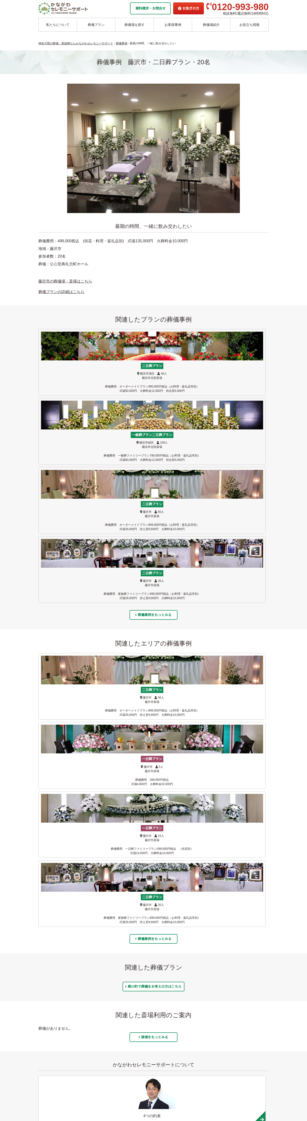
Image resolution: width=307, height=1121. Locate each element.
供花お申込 (156, 1082)
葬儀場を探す (134, 25)
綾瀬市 (125, 808)
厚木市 (67, 840)
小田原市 (242, 840)
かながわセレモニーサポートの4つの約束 (180, 958)
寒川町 (242, 808)
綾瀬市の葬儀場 (89, 996)
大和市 (184, 792)
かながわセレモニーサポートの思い (176, 951)
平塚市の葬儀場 (89, 1003)
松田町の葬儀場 (126, 996)
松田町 (184, 856)
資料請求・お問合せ (150, 8)
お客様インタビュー (164, 981)
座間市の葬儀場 (89, 988)
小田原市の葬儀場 (127, 973)
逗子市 (242, 776)
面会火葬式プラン (52, 951)
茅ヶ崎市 (125, 776)
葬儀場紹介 (211, 25)
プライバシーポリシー (165, 1075)
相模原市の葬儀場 (127, 936)
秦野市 (184, 840)
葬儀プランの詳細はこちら (61, 292)
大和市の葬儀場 (89, 973)
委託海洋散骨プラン (164, 928)
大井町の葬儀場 (126, 988)
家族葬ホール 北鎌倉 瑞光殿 (169, 1038)
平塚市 (184, 808)
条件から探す (159, 1030)
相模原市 (184, 824)
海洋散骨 (154, 921)
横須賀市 (125, 824)
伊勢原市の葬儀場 (127, 958)
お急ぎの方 (188, 8)
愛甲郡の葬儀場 (126, 943)
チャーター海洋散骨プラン (169, 936)
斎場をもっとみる (153, 655)
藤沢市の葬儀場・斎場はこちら (65, 281)
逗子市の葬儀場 (89, 951)
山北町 (242, 856)
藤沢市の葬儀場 (89, 928)
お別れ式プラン (51, 966)
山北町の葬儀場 (126, 1003)
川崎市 (67, 824)
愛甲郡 (242, 824)
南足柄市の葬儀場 (127, 981)
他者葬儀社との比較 (164, 966)
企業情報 (154, 1053)
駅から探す (157, 1023)
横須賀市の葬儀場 (127, 928)
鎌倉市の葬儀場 (89, 943)
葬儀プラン (96, 25)
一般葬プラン (49, 943)
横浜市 (125, 792)
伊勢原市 (125, 840)
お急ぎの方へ (158, 1060)
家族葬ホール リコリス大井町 (170, 1045)
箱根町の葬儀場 (126, 1018)
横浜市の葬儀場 (89, 966)
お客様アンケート (162, 996)
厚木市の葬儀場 (126, 951)
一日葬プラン (49, 928)
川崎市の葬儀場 (89, 1018)
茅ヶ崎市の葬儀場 (91, 936)
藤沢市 (67, 776)
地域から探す (159, 1015)
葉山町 (67, 792)
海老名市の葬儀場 (91, 981)
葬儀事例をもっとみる (153, 423)
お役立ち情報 (249, 25)
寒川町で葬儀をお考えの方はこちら (153, 604)
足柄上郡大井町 (125, 856)
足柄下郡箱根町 (125, 872)
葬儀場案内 (85, 921)
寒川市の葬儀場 (89, 1010)
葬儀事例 (156, 988)
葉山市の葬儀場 (89, 958)
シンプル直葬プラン (54, 958)
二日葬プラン (49, 936)
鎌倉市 (184, 776)
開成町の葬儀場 (126, 1010)
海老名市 (242, 792)
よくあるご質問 (159, 1067)
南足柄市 (67, 856)
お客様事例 (173, 25)
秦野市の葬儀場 (126, 966)
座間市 (67, 808)
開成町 (67, 872)
